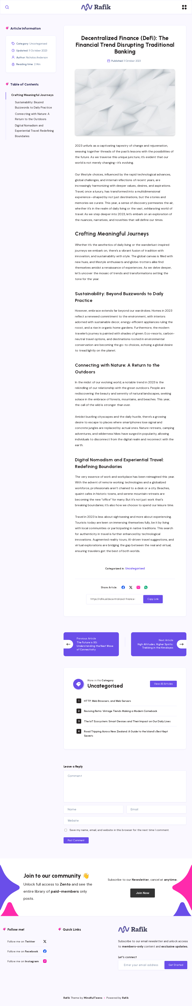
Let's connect (127, 959)
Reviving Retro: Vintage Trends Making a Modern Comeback (126, 708)
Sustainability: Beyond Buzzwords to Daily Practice (33, 105)
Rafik (66, 999)
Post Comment (76, 842)
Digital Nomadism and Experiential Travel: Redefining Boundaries (34, 131)
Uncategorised (135, 570)
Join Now (142, 895)
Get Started (176, 966)
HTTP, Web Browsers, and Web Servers (111, 698)
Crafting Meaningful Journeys (32, 95)
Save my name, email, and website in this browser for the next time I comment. (119, 832)
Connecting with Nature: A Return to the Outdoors (32, 117)
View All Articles (163, 681)
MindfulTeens (93, 999)
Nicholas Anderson (37, 58)
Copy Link (153, 600)
